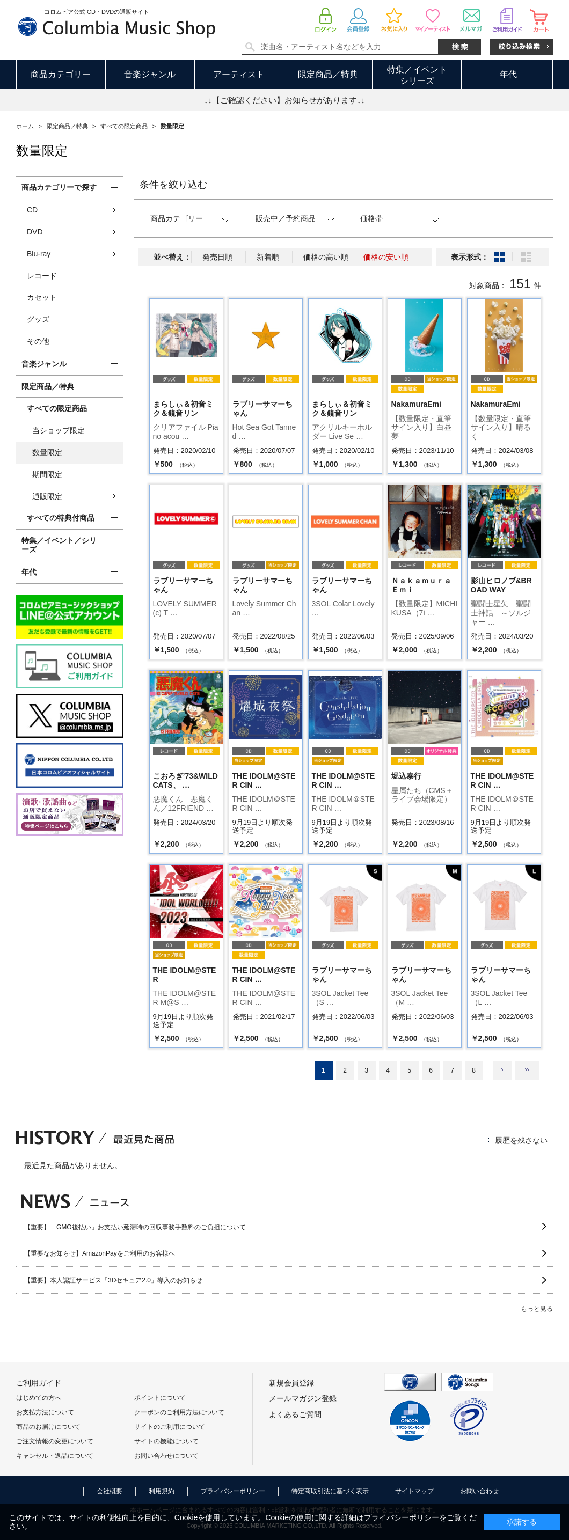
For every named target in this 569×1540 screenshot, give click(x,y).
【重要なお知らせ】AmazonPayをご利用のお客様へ (99, 1253)
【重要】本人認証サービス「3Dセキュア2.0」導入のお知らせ (113, 1280)
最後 (527, 1070)
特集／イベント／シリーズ (59, 545)
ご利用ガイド (38, 1382)
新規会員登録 (291, 1382)
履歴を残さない (521, 1140)
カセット (42, 297)
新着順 (268, 257)
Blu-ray (38, 254)
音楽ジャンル (150, 74)
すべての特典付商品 (60, 518)
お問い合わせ (479, 1491)
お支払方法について (45, 1412)
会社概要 (109, 1491)
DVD (35, 232)
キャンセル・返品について (54, 1456)
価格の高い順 (325, 257)
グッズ (38, 319)
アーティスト (239, 74)
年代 (508, 74)
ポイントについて (160, 1398)
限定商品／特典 (328, 74)
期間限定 (47, 474)
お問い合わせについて (166, 1456)
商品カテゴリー (61, 74)
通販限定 (47, 496)
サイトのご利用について (169, 1427)
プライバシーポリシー (233, 1491)
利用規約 (161, 1491)
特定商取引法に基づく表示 (330, 1491)
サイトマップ (414, 1491)
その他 (38, 341)
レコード (42, 276)
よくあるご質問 (295, 1414)
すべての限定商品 (57, 408)
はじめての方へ (38, 1398)
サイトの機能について (166, 1441)
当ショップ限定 (58, 430)
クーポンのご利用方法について (179, 1412)
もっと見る (537, 1308)
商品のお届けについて (48, 1427)
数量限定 (47, 452)
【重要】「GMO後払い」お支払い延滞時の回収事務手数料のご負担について (135, 1227)
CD (32, 210)
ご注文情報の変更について (54, 1441)
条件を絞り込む (173, 184)
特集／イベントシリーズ (417, 75)
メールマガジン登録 (303, 1398)
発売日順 (217, 257)
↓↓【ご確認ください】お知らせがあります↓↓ (284, 100)
